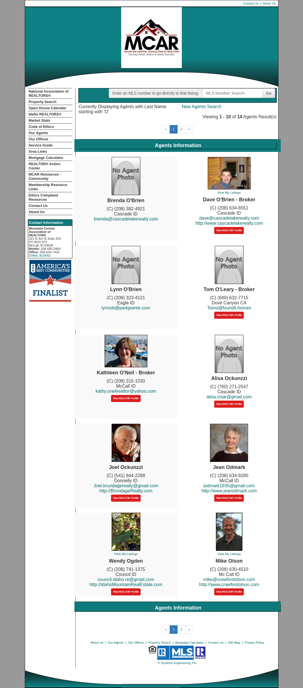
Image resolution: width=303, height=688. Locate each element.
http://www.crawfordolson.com (229, 584)
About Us (269, 3)
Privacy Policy (254, 642)
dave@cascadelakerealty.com (229, 218)
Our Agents (38, 133)
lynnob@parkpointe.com (125, 307)
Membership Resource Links (48, 187)
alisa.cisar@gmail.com (229, 396)
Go (268, 93)
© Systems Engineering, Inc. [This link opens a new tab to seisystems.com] (177, 663)
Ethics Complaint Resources (43, 197)
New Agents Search (202, 106)
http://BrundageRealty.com (125, 490)
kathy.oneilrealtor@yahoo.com (126, 391)
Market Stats (39, 120)
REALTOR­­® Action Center (45, 166)
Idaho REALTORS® (45, 114)
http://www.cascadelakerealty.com (229, 223)
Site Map (234, 642)
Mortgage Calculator (46, 158)
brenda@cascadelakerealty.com (126, 219)
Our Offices (38, 139)
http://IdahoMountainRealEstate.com (125, 584)
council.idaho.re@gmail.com (126, 579)
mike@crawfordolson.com (229, 579)
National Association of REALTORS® (49, 93)
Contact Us (250, 3)
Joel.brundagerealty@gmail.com (126, 485)
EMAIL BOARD (40, 255)
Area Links (38, 151)
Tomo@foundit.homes (229, 307)
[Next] (189, 129)
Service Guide (41, 145)
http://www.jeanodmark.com (229, 490)
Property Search (43, 102)
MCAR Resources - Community (45, 176)
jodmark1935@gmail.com (229, 485)
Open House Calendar (48, 108)
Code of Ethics (41, 127)
